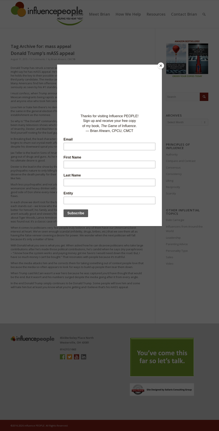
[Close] (161, 65)
